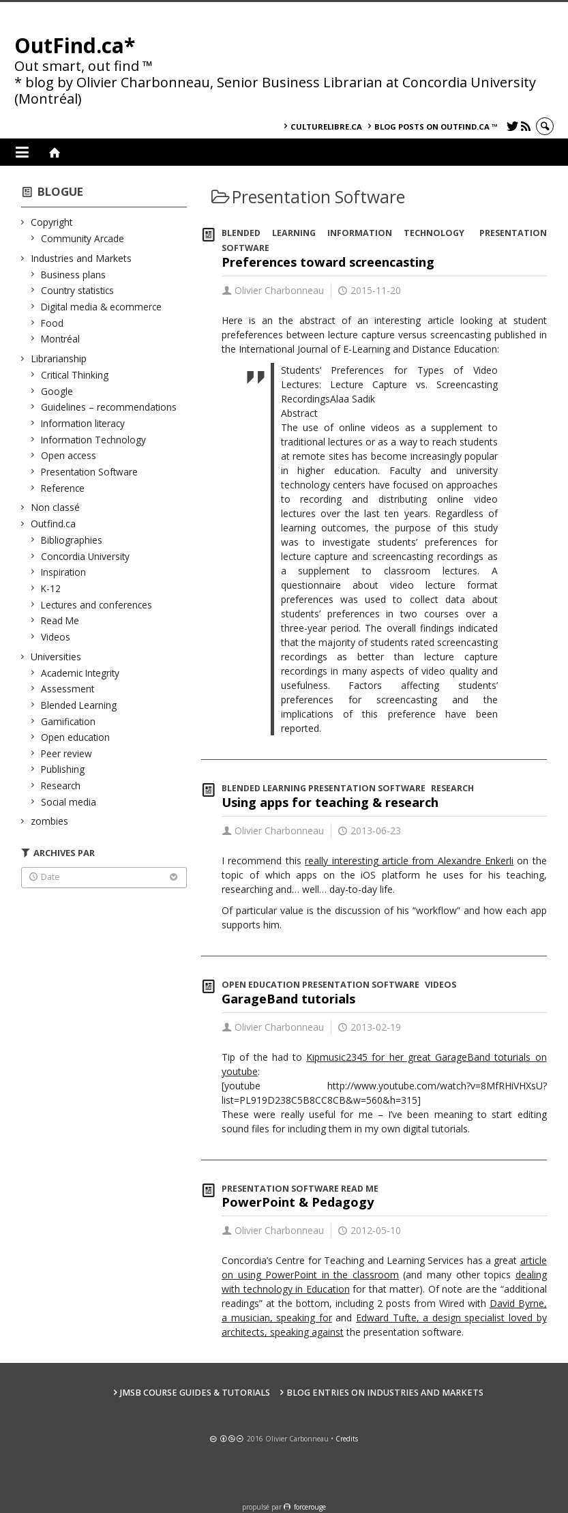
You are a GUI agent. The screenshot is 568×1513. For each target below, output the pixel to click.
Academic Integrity (80, 672)
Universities (56, 656)
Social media (69, 801)
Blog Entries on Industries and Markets (384, 1392)
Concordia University (86, 556)
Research (61, 785)
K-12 (51, 588)
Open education (76, 737)
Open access (69, 455)
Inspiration (64, 571)
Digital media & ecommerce (102, 306)
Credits (346, 1438)
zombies (49, 820)
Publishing (63, 769)
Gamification (68, 721)
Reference (63, 488)
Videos (56, 636)
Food (52, 323)
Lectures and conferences (97, 604)
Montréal (61, 338)
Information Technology (94, 439)
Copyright (52, 222)
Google (57, 391)
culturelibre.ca (326, 126)
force (310, 1507)
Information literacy (83, 423)
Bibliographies (72, 539)
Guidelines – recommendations (109, 406)
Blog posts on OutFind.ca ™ (436, 126)
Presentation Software (90, 471)
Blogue (60, 191)
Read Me (60, 620)
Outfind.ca (53, 523)
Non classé (55, 507)
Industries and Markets (81, 258)
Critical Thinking (75, 374)
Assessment (68, 688)
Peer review (67, 753)
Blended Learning (79, 705)
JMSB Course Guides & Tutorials (195, 1392)
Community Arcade (83, 238)
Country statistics (78, 290)
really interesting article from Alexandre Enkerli (409, 860)
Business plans (74, 274)
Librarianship (59, 358)
